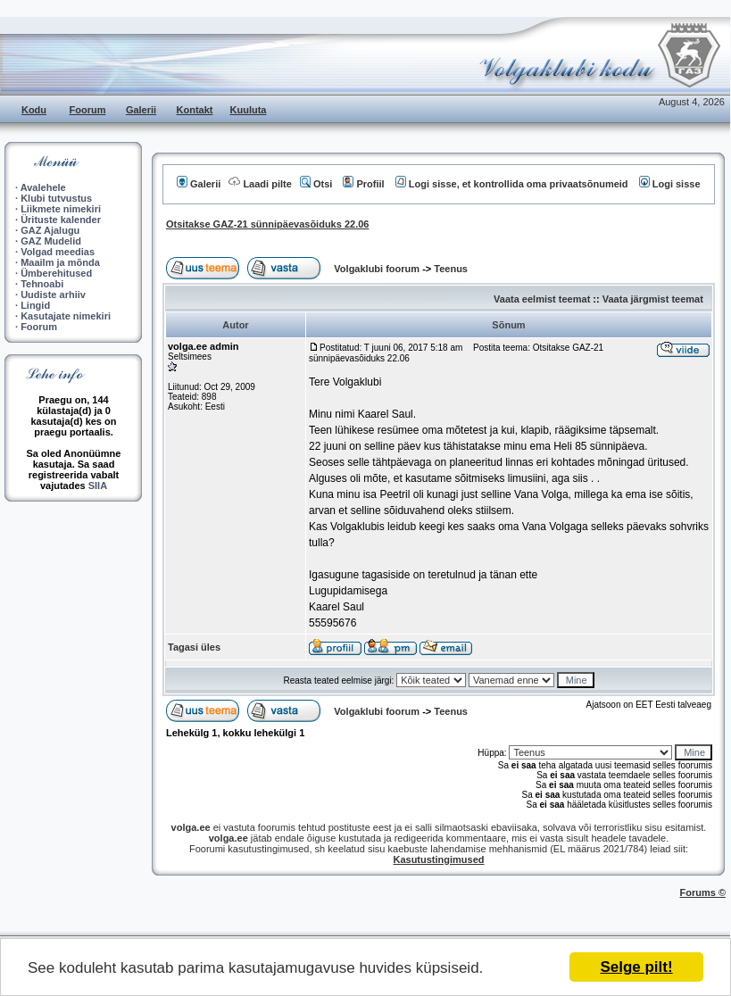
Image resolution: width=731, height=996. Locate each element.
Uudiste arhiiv (53, 294)
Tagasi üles (194, 647)
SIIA (97, 485)
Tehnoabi (42, 283)
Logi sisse (670, 183)
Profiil (363, 183)
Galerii (141, 109)
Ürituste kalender (61, 219)
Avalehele (43, 187)
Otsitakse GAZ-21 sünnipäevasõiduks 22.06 (267, 224)
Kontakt (195, 109)
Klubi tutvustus (56, 198)
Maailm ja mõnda (60, 262)
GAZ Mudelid (51, 241)
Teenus (451, 268)
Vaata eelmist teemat (542, 299)
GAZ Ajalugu (50, 230)
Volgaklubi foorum (378, 268)
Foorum (88, 109)
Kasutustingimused (438, 859)
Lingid (35, 305)
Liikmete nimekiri (61, 208)
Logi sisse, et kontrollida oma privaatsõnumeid (511, 183)
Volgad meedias (58, 251)
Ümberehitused (56, 273)
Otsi (316, 183)
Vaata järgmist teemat (652, 299)
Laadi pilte (259, 183)
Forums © (703, 892)
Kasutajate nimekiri (66, 316)
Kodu (33, 109)
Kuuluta (248, 109)
